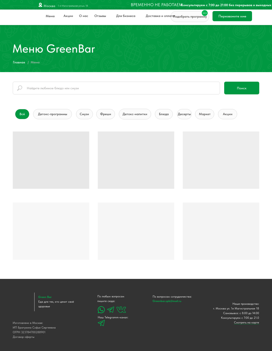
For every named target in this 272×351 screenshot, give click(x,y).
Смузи (84, 114)
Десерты (184, 114)
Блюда (164, 114)
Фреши (105, 114)
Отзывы (100, 16)
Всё (22, 114)
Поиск (241, 88)
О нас (83, 16)
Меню (50, 16)
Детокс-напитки (135, 114)
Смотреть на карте (246, 322)
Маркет (205, 114)
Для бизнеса (125, 16)
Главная (19, 62)
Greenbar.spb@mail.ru (167, 301)
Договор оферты (23, 336)
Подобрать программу (190, 16)
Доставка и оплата (160, 16)
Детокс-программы (52, 114)
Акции (68, 16)
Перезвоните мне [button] (232, 16)
